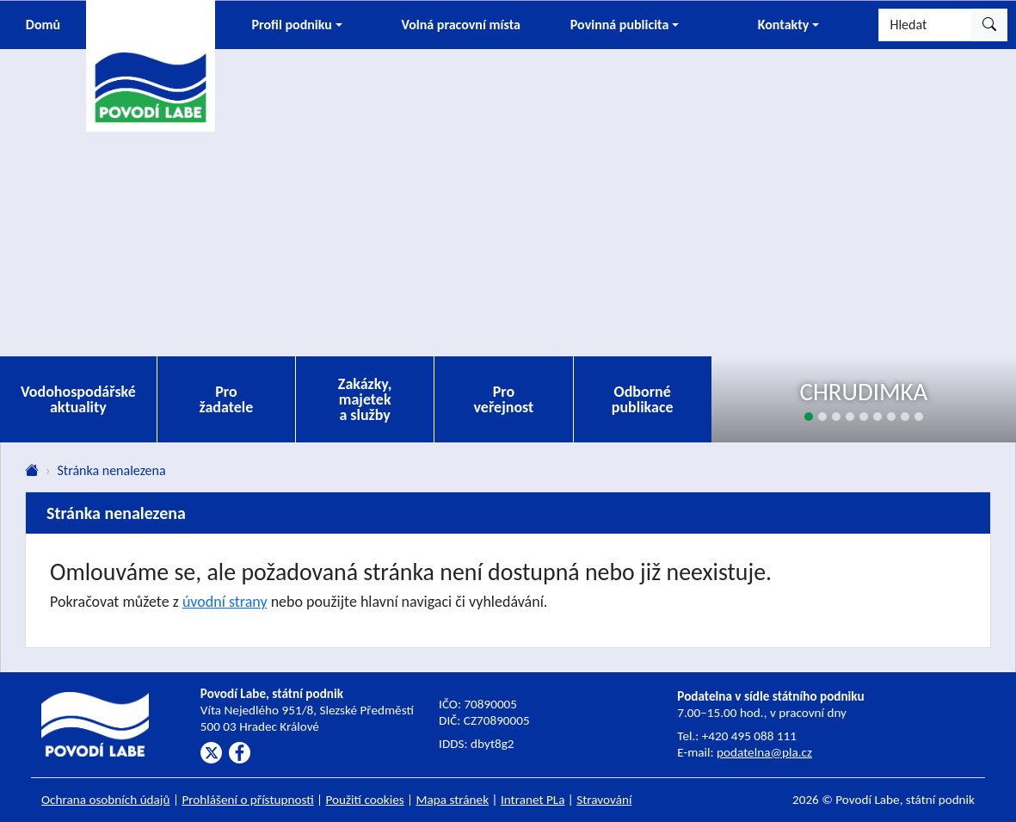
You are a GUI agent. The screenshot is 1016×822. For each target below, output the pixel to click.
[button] (297, 25)
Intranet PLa (533, 799)
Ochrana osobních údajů (105, 799)
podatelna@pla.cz (764, 752)
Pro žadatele (227, 399)
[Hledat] (925, 25)
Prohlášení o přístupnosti (247, 799)
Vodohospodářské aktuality (78, 399)
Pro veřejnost (503, 399)
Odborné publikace (643, 399)
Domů (43, 24)
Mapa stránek (453, 799)
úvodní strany (225, 601)
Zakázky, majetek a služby (365, 399)
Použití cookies (365, 799)
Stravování (603, 799)
